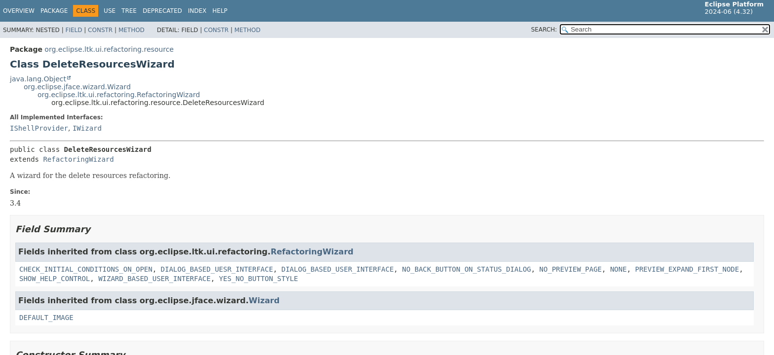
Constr (100, 30)
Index (197, 10)
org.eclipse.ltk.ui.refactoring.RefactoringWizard (119, 95)
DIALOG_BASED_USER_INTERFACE (337, 269)
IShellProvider (39, 128)
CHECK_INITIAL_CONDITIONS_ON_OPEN (86, 269)
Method (131, 30)
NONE (618, 269)
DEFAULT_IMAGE (46, 317)
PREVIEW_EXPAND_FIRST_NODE (687, 269)
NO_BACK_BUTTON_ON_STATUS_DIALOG (466, 269)
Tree (129, 10)
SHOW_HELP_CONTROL (54, 279)
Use (110, 10)
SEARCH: (544, 29)
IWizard (87, 128)
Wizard (264, 300)
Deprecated (162, 10)
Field (73, 30)
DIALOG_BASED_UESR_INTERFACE (217, 269)
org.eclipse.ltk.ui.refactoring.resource (109, 49)
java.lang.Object (38, 79)
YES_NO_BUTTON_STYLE (258, 279)
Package (54, 10)
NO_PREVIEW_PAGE (571, 269)
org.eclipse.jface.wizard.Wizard (77, 87)
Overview (19, 10)
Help (220, 10)
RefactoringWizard (78, 159)
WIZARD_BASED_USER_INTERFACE (154, 279)
